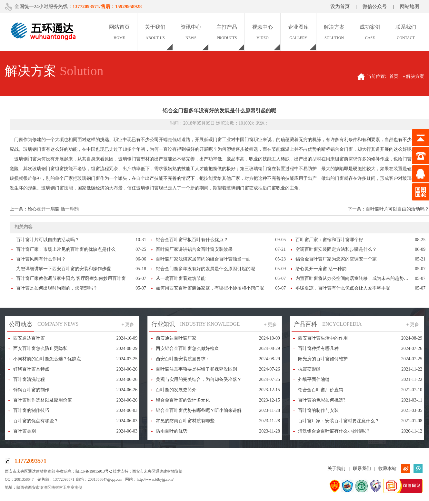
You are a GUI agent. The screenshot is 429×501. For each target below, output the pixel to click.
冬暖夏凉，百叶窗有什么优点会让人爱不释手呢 (342, 288)
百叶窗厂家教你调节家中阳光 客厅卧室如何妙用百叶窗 (71, 278)
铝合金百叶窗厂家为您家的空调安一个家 (336, 259)
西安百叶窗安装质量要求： (183, 358)
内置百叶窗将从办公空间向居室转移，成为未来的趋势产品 (354, 278)
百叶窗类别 (24, 431)
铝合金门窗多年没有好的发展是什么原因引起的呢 (205, 268)
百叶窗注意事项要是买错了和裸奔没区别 (196, 369)
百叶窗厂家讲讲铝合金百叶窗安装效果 (194, 249)
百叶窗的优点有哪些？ (35, 420)
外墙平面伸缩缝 (314, 379)
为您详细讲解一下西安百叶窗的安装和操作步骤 (63, 268)
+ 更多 (128, 324)
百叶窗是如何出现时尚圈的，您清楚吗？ (56, 288)
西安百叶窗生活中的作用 (323, 338)
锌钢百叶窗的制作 (31, 389)
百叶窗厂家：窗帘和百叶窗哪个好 (329, 239)
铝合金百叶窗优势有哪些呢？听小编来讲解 (199, 410)
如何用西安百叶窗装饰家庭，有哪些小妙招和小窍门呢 (210, 288)
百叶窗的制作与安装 (318, 410)
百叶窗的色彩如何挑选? (321, 400)
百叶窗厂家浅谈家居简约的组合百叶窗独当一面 (203, 259)
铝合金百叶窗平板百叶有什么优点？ (192, 239)
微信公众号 (375, 6)
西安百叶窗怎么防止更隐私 (40, 348)
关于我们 (336, 468)
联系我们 (362, 468)
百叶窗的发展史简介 (176, 389)
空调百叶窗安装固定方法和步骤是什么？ (336, 249)
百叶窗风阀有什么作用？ (41, 259)
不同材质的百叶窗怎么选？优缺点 (47, 358)
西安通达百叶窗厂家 (176, 338)
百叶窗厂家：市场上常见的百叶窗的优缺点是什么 (65, 249)
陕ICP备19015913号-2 (93, 471)
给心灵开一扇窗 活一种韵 (53, 209)
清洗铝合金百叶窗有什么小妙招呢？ (334, 431)
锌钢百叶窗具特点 (31, 369)
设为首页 (340, 6)
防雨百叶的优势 (171, 431)
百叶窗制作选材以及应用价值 (42, 400)
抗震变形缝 (309, 369)
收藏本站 (387, 468)
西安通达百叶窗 (29, 338)
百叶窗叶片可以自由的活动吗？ (397, 209)
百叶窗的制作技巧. (32, 410)
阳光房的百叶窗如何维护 (323, 358)
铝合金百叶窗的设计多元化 (183, 400)
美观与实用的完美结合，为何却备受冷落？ (199, 379)
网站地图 (409, 6)
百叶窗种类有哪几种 (318, 348)
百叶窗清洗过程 (29, 379)
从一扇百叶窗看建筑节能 (180, 278)
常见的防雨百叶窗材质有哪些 (185, 420)
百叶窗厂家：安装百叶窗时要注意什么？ (338, 420)
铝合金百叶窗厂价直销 (320, 389)
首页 (393, 76)
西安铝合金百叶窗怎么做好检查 (187, 348)
